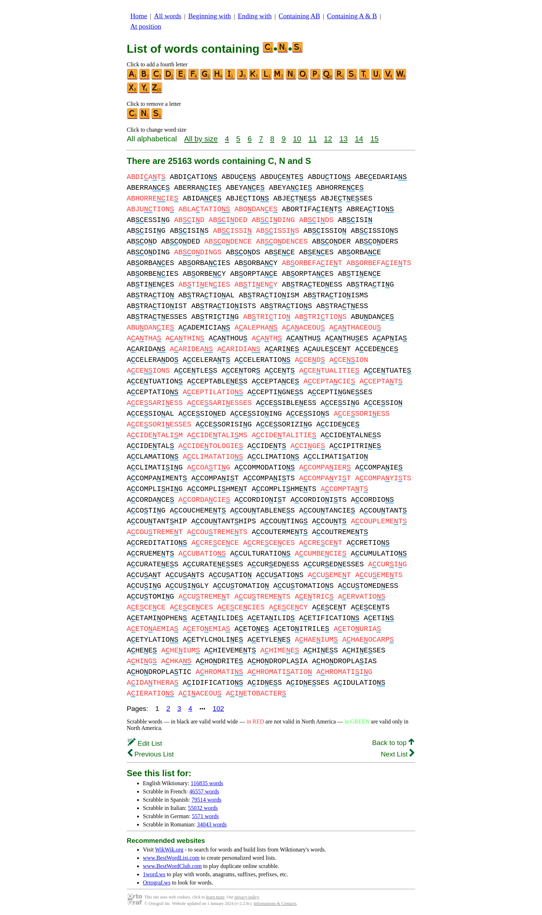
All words (167, 16)
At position (145, 26)
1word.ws (154, 874)
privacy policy (246, 897)
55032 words (203, 808)
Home (138, 16)
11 (312, 139)
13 (343, 139)
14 (359, 139)
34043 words (212, 824)
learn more (215, 897)
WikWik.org (169, 849)
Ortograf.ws (156, 882)
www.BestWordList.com (171, 858)
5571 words (205, 816)
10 (297, 139)
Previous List (151, 754)
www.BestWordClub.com (172, 866)
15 (374, 139)
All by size (201, 139)
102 (218, 708)
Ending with (255, 16)
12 (328, 139)
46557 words (204, 791)
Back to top (393, 742)
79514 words (206, 800)
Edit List (145, 743)
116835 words (207, 783)
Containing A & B (352, 16)
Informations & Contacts (275, 903)
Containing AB (299, 16)
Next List (397, 754)
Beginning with (209, 16)
